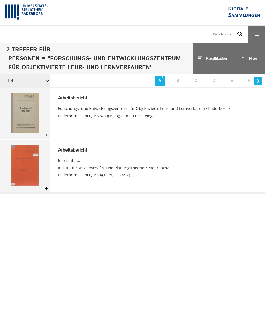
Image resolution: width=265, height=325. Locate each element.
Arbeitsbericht (72, 98)
